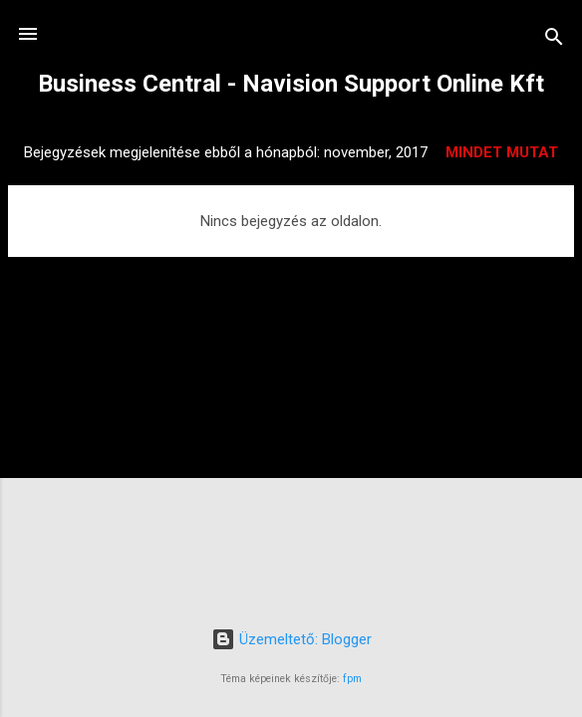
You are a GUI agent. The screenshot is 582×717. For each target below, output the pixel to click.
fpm (352, 678)
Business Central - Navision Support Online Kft (291, 84)
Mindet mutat (501, 152)
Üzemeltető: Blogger (291, 639)
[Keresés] (554, 40)
